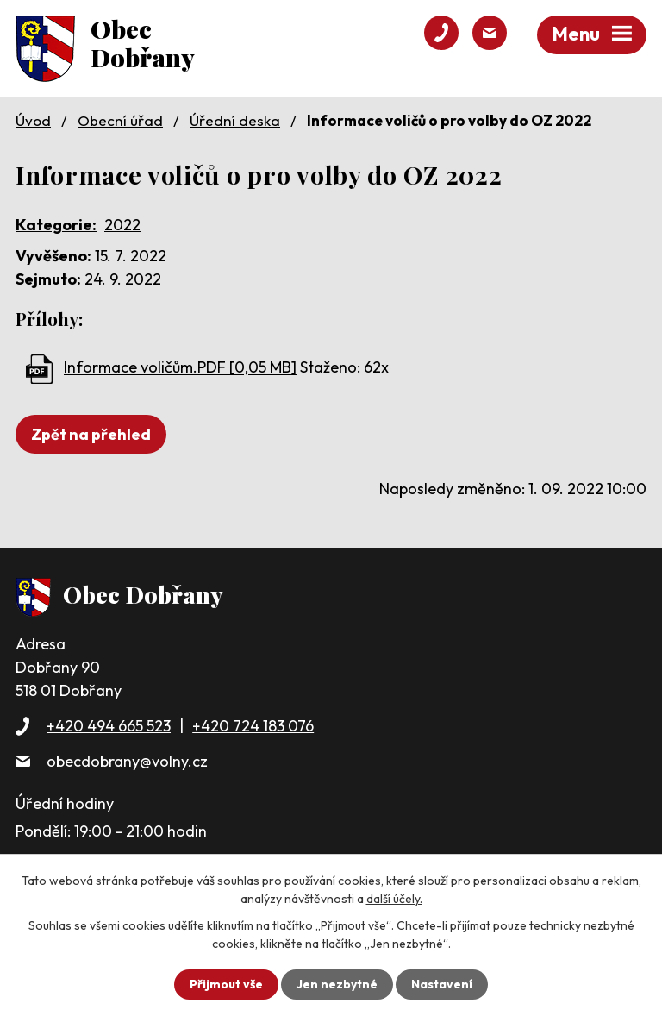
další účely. (394, 898)
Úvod (33, 120)
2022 (122, 225)
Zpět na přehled (91, 434)
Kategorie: (56, 225)
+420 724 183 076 (253, 726)
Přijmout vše (226, 984)
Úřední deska (235, 120)
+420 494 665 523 (109, 726)
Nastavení (441, 984)
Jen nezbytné (337, 984)
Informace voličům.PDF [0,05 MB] (180, 368)
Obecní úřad (120, 120)
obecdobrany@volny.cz (127, 761)
